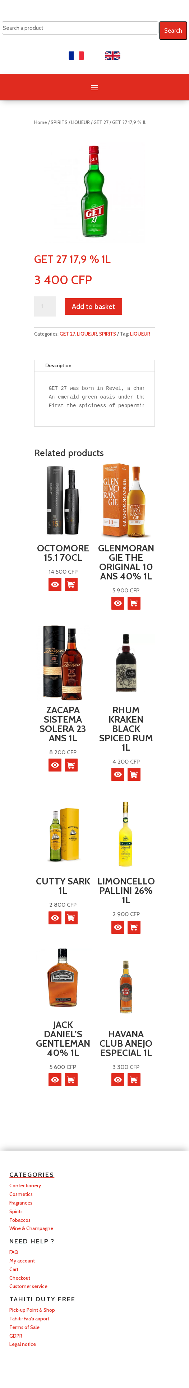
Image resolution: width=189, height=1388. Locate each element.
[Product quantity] (45, 306)
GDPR (15, 1336)
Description (58, 365)
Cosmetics (21, 1194)
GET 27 (101, 122)
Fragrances (20, 1203)
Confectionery (25, 1185)
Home (40, 122)
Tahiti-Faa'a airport (29, 1318)
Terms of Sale (24, 1327)
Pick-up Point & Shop (32, 1310)
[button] (71, 584)
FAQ (13, 1252)
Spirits (16, 1211)
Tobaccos (20, 1220)
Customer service (28, 1286)
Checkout (19, 1278)
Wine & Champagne (31, 1228)
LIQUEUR (80, 122)
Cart (13, 1269)
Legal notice (22, 1344)
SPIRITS (59, 122)
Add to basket (93, 306)
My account (22, 1260)
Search (173, 30)
